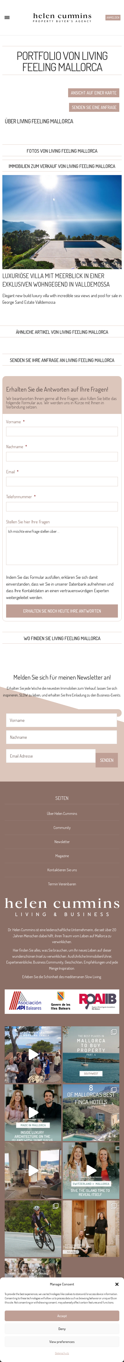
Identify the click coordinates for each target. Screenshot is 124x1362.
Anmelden (113, 17)
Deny (62, 1329)
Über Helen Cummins (62, 813)
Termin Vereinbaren (62, 884)
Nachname (16, 446)
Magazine (62, 855)
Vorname (15, 421)
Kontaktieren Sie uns (62, 870)
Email (12, 471)
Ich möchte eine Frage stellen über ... (62, 546)
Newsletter (62, 841)
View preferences (62, 1341)
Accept (62, 1316)
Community (62, 827)
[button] (117, 1284)
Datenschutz (62, 1353)
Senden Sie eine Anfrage (94, 107)
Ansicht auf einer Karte (93, 92)
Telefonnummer (21, 496)
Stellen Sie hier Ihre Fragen (28, 521)
